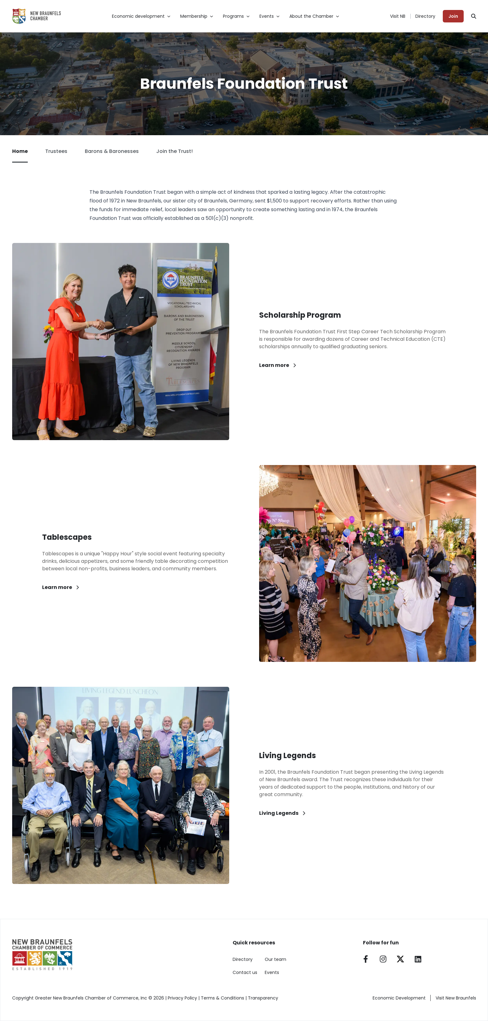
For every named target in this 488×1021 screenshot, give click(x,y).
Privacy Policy (182, 998)
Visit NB (397, 16)
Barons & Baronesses (112, 151)
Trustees (56, 151)
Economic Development (399, 998)
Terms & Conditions (222, 998)
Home (20, 155)
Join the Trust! (174, 151)
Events (272, 972)
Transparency (263, 998)
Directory (425, 16)
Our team (275, 959)
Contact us (245, 972)
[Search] (473, 16)
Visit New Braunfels (456, 998)
